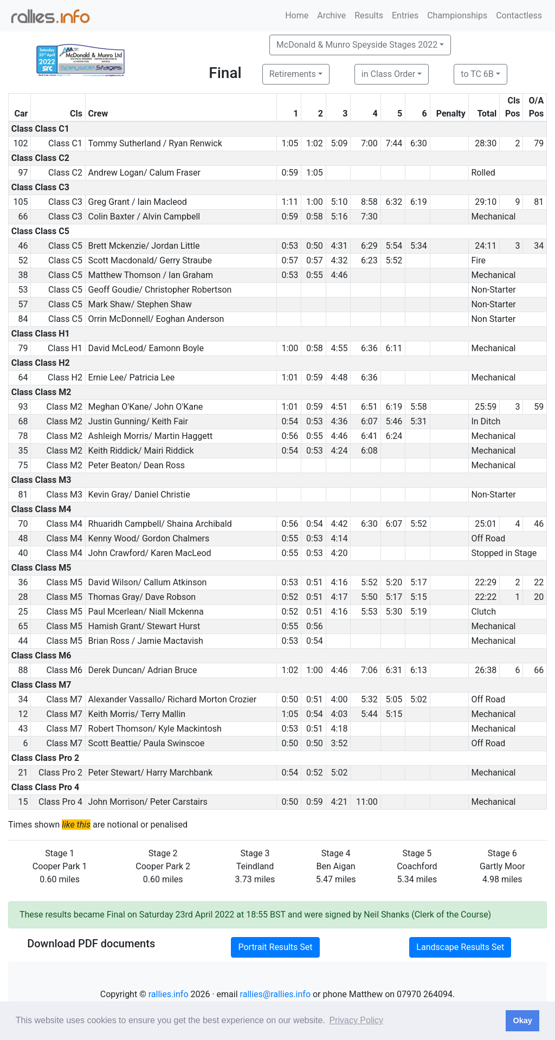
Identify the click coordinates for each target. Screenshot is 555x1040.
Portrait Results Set (275, 947)
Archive (331, 15)
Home (296, 15)
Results (368, 15)
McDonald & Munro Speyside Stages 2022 (356, 45)
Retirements (292, 74)
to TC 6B (477, 74)
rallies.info (169, 994)
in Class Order (388, 74)
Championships (457, 15)
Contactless (519, 15)
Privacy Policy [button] (356, 1020)
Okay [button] (522, 1020)
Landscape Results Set (460, 947)
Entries (405, 15)
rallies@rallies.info (275, 994)
